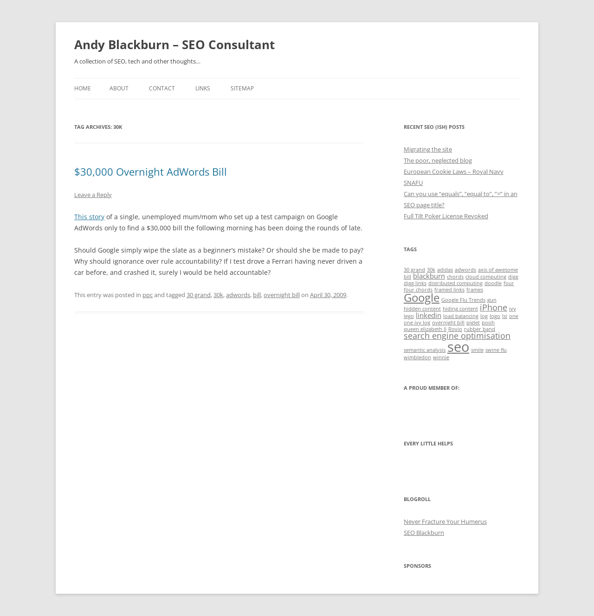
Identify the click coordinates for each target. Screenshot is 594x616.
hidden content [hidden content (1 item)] (422, 308)
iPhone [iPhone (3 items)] (493, 307)
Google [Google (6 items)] (421, 297)
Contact (162, 88)
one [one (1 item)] (513, 316)
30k (218, 295)
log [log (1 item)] (484, 316)
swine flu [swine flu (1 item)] (496, 350)
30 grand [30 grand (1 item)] (414, 270)
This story (89, 216)
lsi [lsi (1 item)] (504, 316)
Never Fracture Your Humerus (445, 521)
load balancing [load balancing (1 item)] (460, 316)
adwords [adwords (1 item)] (465, 270)
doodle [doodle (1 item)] (493, 283)
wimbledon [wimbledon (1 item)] (417, 357)
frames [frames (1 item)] (474, 289)
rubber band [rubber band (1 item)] (479, 329)
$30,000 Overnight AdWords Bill (150, 171)
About (119, 88)
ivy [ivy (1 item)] (512, 308)
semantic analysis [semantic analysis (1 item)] (425, 350)
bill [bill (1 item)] (407, 276)
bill (257, 295)
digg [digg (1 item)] (513, 276)
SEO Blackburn (424, 532)
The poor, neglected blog (438, 160)
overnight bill (282, 295)
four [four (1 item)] (509, 283)
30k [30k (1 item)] (431, 270)
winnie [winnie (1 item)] (441, 357)
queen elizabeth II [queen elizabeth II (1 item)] (425, 329)
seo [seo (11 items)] (458, 346)
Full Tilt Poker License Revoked (446, 216)
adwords (238, 295)
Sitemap (242, 88)
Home (82, 88)
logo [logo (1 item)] (495, 316)
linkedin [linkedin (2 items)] (428, 315)
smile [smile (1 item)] (477, 350)
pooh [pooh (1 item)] (488, 322)
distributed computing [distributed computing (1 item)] (455, 283)
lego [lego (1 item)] (409, 316)
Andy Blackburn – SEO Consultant (174, 44)
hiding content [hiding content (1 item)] (460, 308)
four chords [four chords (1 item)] (418, 289)
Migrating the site (428, 149)
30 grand (199, 295)
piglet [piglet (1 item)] (473, 322)
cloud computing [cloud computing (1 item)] (485, 276)
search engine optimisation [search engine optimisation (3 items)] (457, 335)
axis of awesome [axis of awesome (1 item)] (498, 270)
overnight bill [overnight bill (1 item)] (448, 322)
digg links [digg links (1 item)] (415, 283)
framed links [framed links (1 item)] (449, 289)
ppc (147, 295)
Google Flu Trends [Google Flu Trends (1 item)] (463, 300)
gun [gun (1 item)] (492, 300)
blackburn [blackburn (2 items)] (429, 275)
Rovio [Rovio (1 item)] (455, 329)
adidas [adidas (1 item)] (445, 270)
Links (202, 88)
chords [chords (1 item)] (455, 276)
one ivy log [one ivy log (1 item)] (417, 322)
